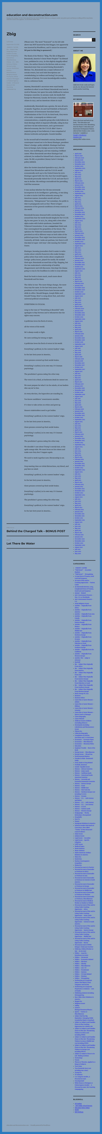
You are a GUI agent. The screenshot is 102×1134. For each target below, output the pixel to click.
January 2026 (79, 160)
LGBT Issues (79, 844)
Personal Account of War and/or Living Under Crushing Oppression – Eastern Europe (85, 928)
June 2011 (78, 526)
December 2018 (80, 338)
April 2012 (78, 505)
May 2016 (78, 403)
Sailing (77, 1005)
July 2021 (77, 273)
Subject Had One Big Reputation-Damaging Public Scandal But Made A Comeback (84, 1018)
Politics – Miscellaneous (82, 966)
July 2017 (77, 373)
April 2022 (78, 254)
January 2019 (79, 336)
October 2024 (79, 191)
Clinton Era (78, 731)
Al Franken (78, 1103)
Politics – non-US (80, 968)
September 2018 (80, 344)
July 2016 (78, 399)
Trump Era (10, 76)
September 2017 (80, 369)
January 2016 (79, 411)
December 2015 (80, 413)
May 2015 (78, 428)
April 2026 (78, 154)
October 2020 (79, 292)
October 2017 (79, 367)
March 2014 (78, 457)
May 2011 (78, 528)
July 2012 (77, 499)
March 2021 (78, 281)
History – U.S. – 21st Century (84, 804)
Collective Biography (81, 733)
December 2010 (80, 539)
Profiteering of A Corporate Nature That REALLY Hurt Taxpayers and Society (83, 982)
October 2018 (79, 342)
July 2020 (78, 298)
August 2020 (79, 296)
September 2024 (80, 193)
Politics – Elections (81, 961)
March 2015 (78, 432)
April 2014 (78, 455)
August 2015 (79, 422)
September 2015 (80, 419)
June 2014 (78, 451)
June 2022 (78, 250)
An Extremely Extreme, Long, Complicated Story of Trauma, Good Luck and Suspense (84, 589)
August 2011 (78, 522)
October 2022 (79, 241)
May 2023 (78, 227)
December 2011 (79, 514)
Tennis (77, 1060)
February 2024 (79, 208)
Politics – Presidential (82, 970)
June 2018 (78, 350)
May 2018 (78, 352)
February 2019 (79, 334)
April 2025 (78, 179)
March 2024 (78, 206)
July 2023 (78, 223)
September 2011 (80, 520)
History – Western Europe (83, 811)
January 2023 (79, 235)
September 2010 (80, 545)
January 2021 (79, 285)
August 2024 (79, 195)
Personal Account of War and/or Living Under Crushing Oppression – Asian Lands (85, 913)
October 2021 (79, 267)
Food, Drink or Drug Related (84, 763)
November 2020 (80, 290)
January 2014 (79, 461)
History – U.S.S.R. (80, 806)
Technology (78, 1058)
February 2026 (79, 158)
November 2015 (80, 415)
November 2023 (80, 214)
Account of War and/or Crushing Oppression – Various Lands (85, 583)
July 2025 (78, 172)
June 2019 (78, 325)
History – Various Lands (82, 809)
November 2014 (80, 440)
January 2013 (79, 486)
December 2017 (80, 363)
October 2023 (79, 216)
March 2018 (78, 357)
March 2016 (78, 407)
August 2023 (79, 221)
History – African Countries (83, 769)
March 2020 (78, 306)
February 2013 (79, 484)
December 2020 (80, 288)
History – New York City (82, 790)
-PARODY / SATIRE (12, 47)
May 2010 (78, 553)
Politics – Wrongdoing (82, 978)
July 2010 (77, 549)
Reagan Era (78, 1001)
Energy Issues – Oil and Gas (83, 754)
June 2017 (78, 375)
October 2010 (79, 543)
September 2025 (80, 168)
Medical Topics (79, 846)
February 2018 (79, 359)
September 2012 (80, 495)
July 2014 (77, 449)
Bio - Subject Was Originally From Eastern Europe (12, 51)
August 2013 (78, 472)
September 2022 (80, 244)
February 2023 (79, 233)
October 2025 (79, 166)
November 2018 (80, 340)
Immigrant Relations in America (85, 823)
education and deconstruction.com (32, 15)
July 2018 (77, 348)
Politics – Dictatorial (81, 957)
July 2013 (77, 474)
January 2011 (79, 537)
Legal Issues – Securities (83, 838)
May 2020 (78, 302)
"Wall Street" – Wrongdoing (84, 574)
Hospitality (78, 817)
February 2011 (79, 535)
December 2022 (80, 237)
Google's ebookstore (79, 135)
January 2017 (79, 386)
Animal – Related (80, 593)
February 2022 (79, 258)
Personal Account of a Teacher (84, 867)
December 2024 (80, 187)
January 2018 (79, 361)
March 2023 (78, 231)
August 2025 (79, 170)
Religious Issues (12, 74)
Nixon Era (78, 857)
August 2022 (79, 246)
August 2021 (79, 271)
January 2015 (79, 436)
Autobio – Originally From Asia (84, 614)
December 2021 (80, 262)
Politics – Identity (80, 964)
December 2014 (80, 438)
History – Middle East (82, 788)
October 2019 (79, 317)
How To (77, 819)
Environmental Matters (82, 756)
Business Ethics (80, 698)
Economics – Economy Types (84, 739)
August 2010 (79, 547)
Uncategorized (79, 1081)
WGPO (77, 1110)
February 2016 (79, 409)
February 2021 (79, 283)
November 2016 (80, 390)
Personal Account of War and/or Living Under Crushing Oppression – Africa (85, 907)
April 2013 (78, 480)
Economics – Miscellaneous (84, 742)
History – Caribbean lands (83, 773)
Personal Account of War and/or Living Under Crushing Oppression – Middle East (85, 934)
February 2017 (79, 384)
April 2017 (78, 380)
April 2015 (78, 430)
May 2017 (78, 378)
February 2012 (79, 509)
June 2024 (78, 200)
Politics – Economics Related (84, 959)
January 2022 (79, 260)
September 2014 (80, 445)
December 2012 (80, 489)
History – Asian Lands (82, 771)
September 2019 (80, 319)
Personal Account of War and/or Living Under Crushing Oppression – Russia (85, 941)
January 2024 (79, 210)
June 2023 (78, 225)
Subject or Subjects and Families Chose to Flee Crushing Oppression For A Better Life (85, 1024)
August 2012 (79, 497)
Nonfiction (15, 68)
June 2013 (78, 476)
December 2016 (80, 388)
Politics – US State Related (83, 974)
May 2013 (78, 478)
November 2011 (79, 516)
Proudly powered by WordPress (40, 1125)
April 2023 (78, 229)
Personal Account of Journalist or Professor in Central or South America (85, 880)
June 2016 (78, 401)
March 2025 (78, 181)
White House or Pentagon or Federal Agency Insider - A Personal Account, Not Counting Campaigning (13, 83)
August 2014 (79, 447)
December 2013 (79, 463)
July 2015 (77, 424)
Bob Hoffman (79, 1112)
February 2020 (79, 308)
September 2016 (80, 394)
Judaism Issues (79, 836)
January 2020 (79, 311)
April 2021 (78, 279)
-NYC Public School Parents (83, 1106)
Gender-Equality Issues (82, 767)
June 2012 (78, 501)
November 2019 (80, 315)
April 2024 (78, 204)
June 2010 (78, 551)
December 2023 (80, 212)
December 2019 (80, 313)
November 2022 (80, 239)
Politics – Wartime (81, 976)
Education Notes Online (82, 1108)
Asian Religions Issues (82, 603)
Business (78, 696)
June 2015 (78, 426)
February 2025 (79, 183)
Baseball (77, 662)
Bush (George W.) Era (81, 693)
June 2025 (78, 174)
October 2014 (79, 442)
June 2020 (78, 300)
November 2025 (80, 164)
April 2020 (78, 304)
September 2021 (80, 269)
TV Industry (78, 1074)
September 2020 (80, 294)
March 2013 (78, 482)
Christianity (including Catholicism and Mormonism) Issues (84, 727)
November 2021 (80, 265)
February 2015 (79, 434)
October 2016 (79, 392)
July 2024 (78, 198)
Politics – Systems (81, 972)
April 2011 (78, 530)
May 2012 (78, 503)
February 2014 (79, 459)
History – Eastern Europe (83, 783)
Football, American (81, 765)
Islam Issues (79, 834)
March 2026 (79, 156)
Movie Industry (79, 848)
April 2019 (78, 329)
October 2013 (79, 468)
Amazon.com (77, 137)
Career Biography (12, 55)
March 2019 (78, 332)
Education (78, 746)
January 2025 (79, 185)
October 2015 (79, 417)
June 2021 (78, 275)
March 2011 (78, 533)
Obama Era (78, 865)
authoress (10, 41)
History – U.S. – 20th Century (84, 802)
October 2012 (79, 493)
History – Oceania (80, 796)
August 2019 (79, 321)
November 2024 (80, 189)
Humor (9, 68)
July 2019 (78, 323)
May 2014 (78, 453)
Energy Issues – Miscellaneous (85, 752)
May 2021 (78, 277)
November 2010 (80, 541)
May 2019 (78, 327)
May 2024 (78, 202)
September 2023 (80, 218)
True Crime (78, 1066)
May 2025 (78, 177)
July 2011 (77, 524)
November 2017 (80, 365)
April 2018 (78, 355)
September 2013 (80, 470)
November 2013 (80, 466)
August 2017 (79, 371)
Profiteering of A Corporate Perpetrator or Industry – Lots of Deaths (84, 989)
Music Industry (79, 850)
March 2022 (78, 256)
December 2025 (80, 162)
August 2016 (79, 396)
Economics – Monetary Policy (84, 744)
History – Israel (80, 786)
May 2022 (78, 252)
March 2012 (78, 507)
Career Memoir (79, 719)
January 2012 (79, 512)
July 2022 (78, 248)
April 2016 (78, 405)
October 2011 (79, 518)
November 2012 (80, 491)
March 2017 (78, 382)
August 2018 (79, 346)
